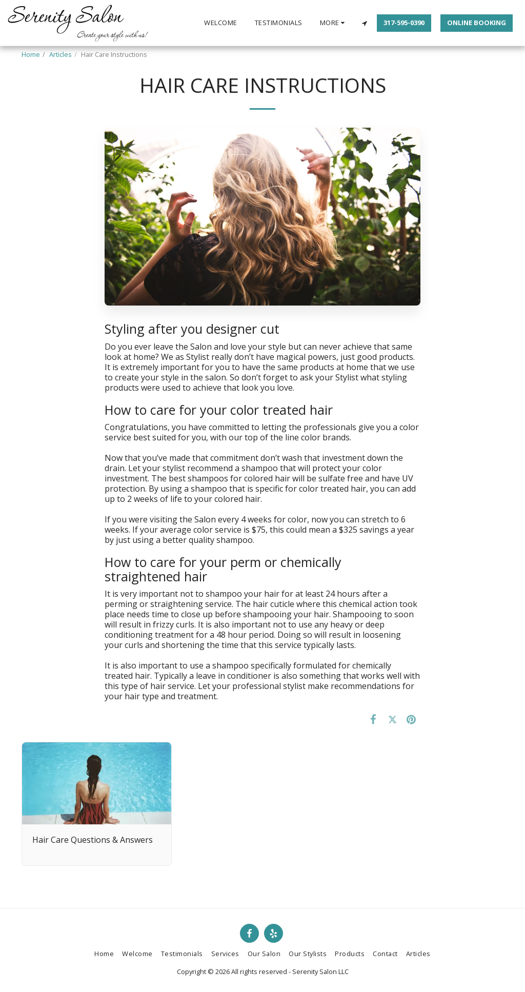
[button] (364, 23)
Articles (60, 54)
